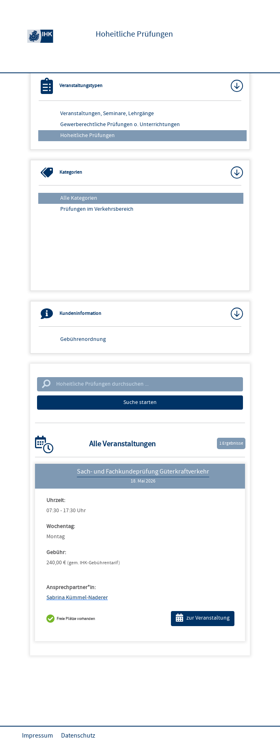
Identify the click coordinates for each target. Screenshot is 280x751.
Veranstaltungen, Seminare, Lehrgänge (107, 113)
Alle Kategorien (78, 198)
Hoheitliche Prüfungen (87, 135)
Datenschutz (78, 735)
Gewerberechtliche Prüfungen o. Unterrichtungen (120, 124)
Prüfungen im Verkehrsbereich (96, 209)
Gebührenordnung (83, 339)
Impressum (37, 735)
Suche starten (140, 402)
